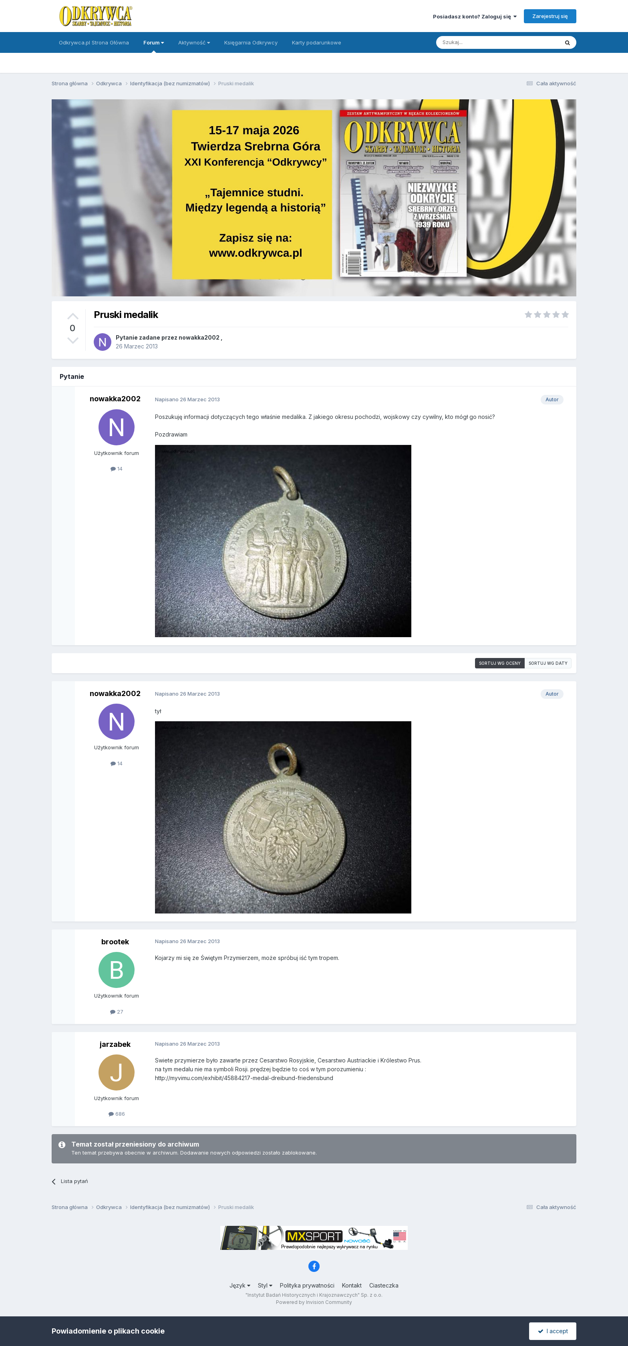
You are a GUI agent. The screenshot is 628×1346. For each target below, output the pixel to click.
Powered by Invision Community (314, 1302)
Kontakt (352, 1285)
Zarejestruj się (550, 16)
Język (239, 1285)
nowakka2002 (199, 337)
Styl (265, 1285)
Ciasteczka (384, 1285)
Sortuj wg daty (548, 663)
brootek (115, 942)
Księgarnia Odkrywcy (251, 42)
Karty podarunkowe (316, 42)
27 (116, 1011)
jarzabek (115, 1044)
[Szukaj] (477, 42)
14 (117, 468)
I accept (553, 1331)
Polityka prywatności (307, 1285)
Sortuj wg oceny (500, 663)
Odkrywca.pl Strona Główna (94, 42)
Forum (153, 46)
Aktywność (194, 42)
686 (117, 1114)
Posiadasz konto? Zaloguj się (475, 16)
